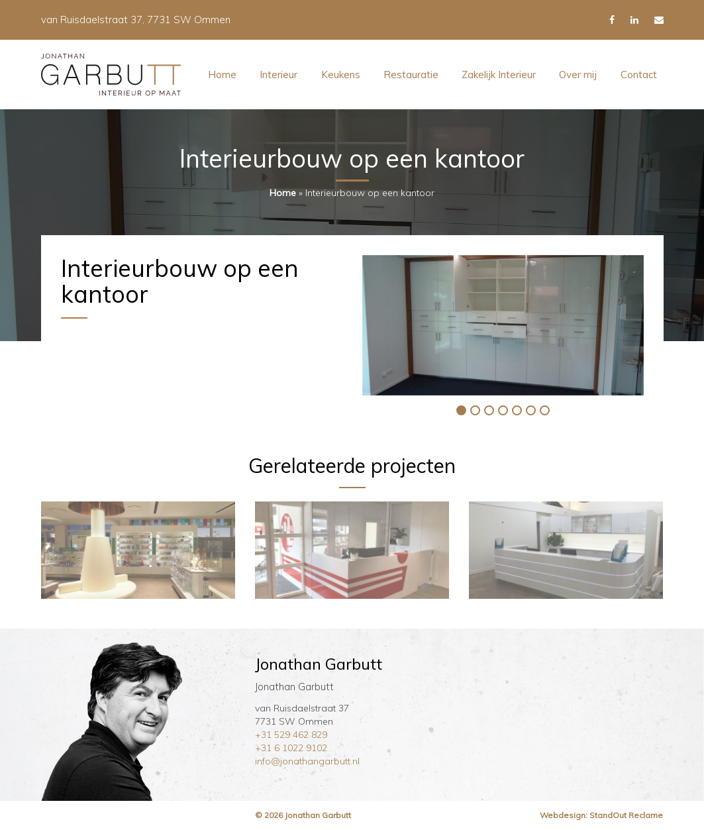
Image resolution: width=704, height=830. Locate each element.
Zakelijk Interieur (499, 74)
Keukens (340, 74)
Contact (639, 74)
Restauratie (410, 74)
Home (222, 74)
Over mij (578, 74)
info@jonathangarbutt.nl (307, 761)
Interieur (278, 74)
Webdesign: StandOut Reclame (601, 815)
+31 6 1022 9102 (291, 748)
